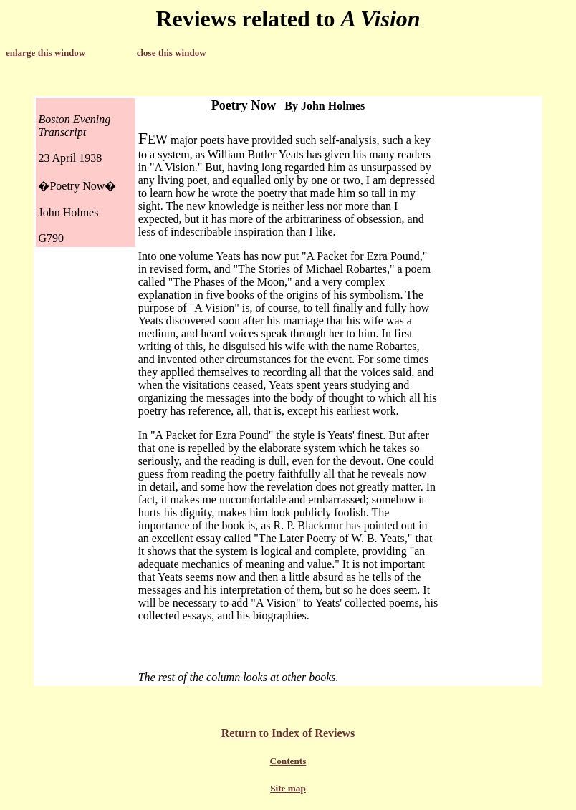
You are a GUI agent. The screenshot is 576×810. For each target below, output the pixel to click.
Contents (288, 761)
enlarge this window (45, 52)
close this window (171, 52)
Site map (288, 788)
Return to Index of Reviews (288, 733)
